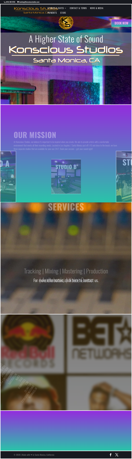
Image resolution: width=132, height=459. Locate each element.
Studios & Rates (56, 8)
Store (63, 13)
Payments (52, 13)
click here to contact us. (81, 280)
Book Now (121, 23)
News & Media (96, 8)
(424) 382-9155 (10, 2)
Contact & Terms (78, 8)
